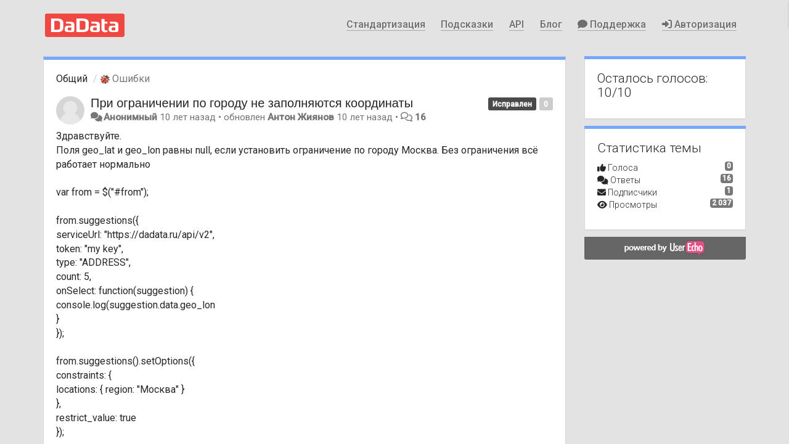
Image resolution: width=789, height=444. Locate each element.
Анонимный (130, 117)
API (516, 24)
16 (420, 117)
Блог (551, 24)
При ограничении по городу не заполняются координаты (252, 103)
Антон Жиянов (301, 117)
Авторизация (699, 24)
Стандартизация (385, 24)
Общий (72, 78)
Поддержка (612, 24)
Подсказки (467, 24)
